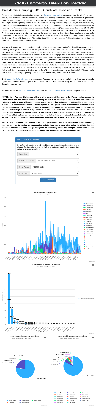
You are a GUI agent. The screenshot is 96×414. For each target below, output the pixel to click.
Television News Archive (53, 15)
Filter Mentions (48, 180)
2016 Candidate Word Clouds (30, 91)
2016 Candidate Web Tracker (59, 91)
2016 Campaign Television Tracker (50, 3)
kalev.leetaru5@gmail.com (17, 79)
